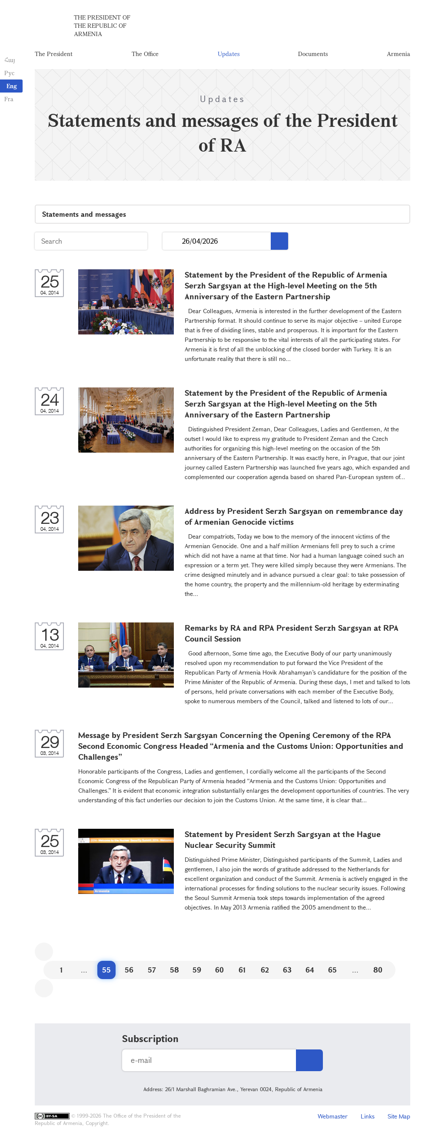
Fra (8, 99)
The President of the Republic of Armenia (102, 25)
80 (377, 970)
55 (106, 970)
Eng (12, 86)
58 (174, 970)
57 (152, 970)
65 (332, 970)
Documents (313, 54)
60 (219, 970)
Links (368, 1117)
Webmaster (333, 1117)
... (172, 242)
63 (287, 970)
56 (129, 970)
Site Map (399, 1117)
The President (54, 54)
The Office (145, 54)
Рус (9, 73)
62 (265, 970)
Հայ (9, 60)
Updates (228, 54)
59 (197, 970)
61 (242, 970)
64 (310, 970)
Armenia (398, 54)
